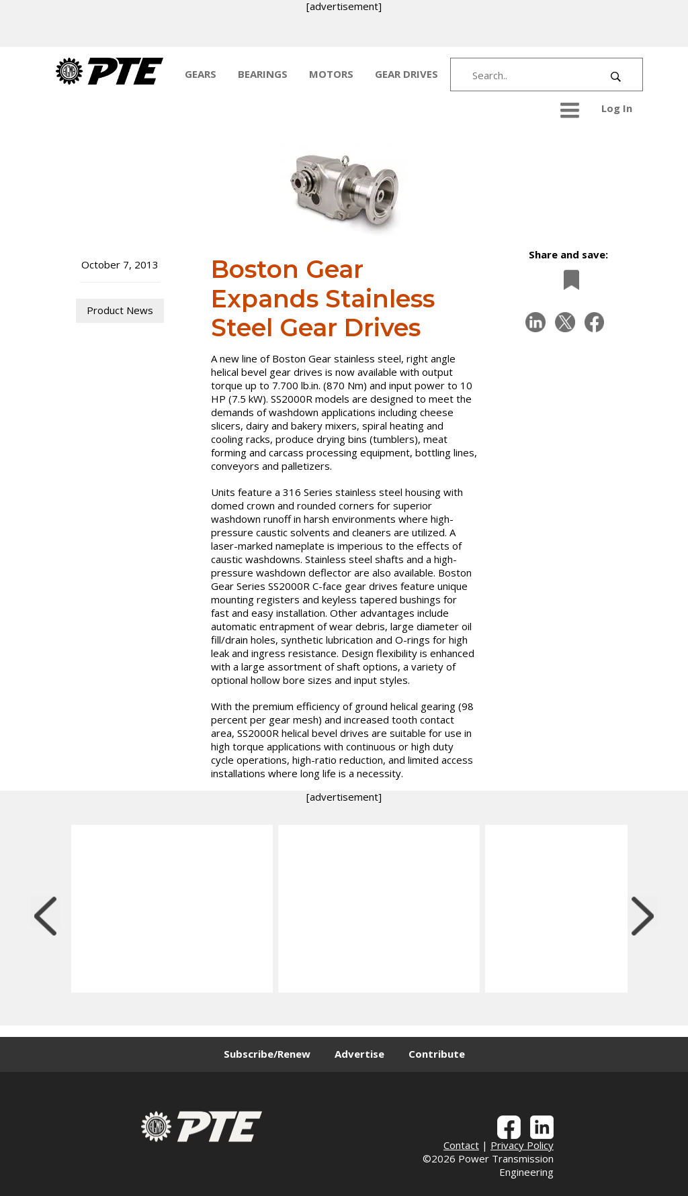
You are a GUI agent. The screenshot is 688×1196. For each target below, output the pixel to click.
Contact (461, 1145)
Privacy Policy (522, 1145)
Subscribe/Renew (267, 1053)
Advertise (359, 1053)
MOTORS (331, 74)
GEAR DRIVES (406, 74)
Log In (616, 108)
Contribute (436, 1053)
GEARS (200, 74)
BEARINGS (263, 74)
